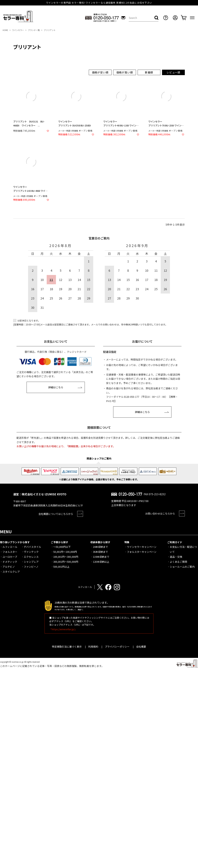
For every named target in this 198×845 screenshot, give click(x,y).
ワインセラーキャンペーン (141, 546)
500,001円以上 (61, 566)
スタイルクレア (11, 571)
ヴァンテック (31, 551)
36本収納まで (100, 551)
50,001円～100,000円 (65, 551)
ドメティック (9, 561)
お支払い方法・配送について (183, 549)
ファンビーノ (31, 566)
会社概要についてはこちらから (55, 514)
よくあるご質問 (178, 561)
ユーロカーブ (9, 556)
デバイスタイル (32, 546)
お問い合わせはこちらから (160, 513)
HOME (5, 30)
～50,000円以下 (62, 546)
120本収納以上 (101, 561)
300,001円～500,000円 (65, 561)
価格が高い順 (124, 72)
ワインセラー (18, 30)
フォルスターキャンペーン (141, 551)
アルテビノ (8, 566)
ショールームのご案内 (182, 566)
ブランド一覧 (34, 30)
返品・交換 (176, 556)
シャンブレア (31, 561)
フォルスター (9, 551)
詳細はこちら (55, 387)
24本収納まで (100, 546)
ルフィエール (9, 546)
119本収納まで (101, 556)
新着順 (149, 72)
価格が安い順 (100, 72)
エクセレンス (31, 556)
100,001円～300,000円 (65, 556)
